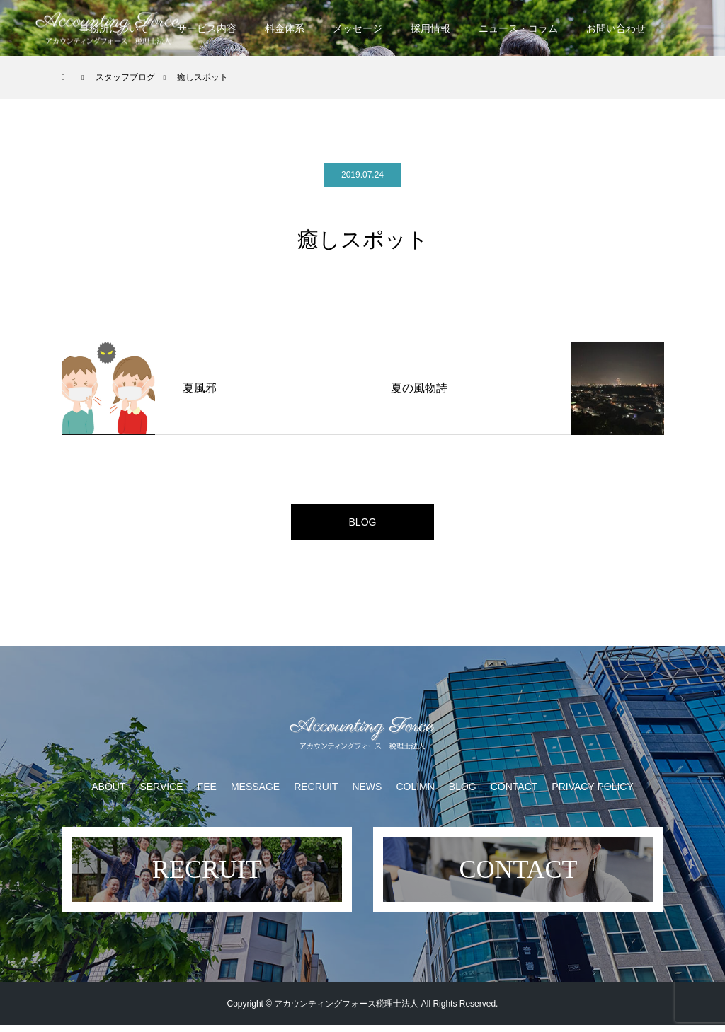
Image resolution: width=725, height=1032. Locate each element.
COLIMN (415, 793)
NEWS (367, 793)
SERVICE (161, 793)
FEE (207, 793)
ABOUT (108, 793)
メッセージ (357, 28)
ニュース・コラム (518, 28)
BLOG (362, 525)
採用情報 (430, 28)
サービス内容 (206, 28)
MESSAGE (255, 793)
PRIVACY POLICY (592, 793)
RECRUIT (316, 793)
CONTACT (514, 793)
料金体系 (284, 28)
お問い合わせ (616, 28)
